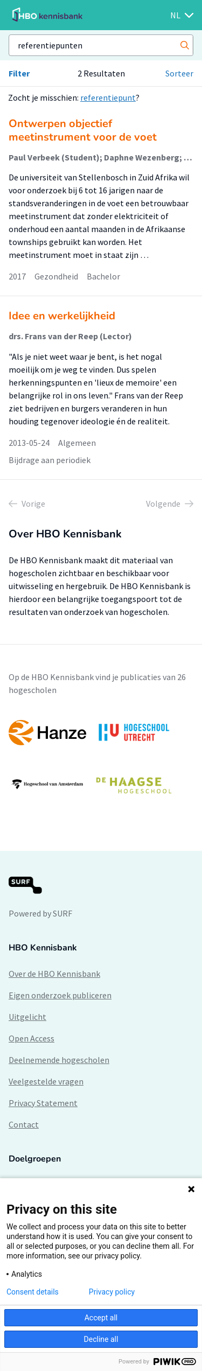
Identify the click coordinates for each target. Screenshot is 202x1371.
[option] (101, 759)
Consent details (32, 1292)
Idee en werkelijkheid (62, 316)
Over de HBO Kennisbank (54, 973)
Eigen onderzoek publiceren (60, 995)
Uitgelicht (27, 1016)
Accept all (101, 1317)
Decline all (101, 1339)
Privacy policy (112, 1292)
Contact (24, 1124)
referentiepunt (108, 97)
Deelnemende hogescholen (59, 1059)
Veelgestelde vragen (46, 1081)
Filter (19, 73)
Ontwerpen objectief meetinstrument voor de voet (83, 130)
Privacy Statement (43, 1102)
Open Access (31, 1038)
